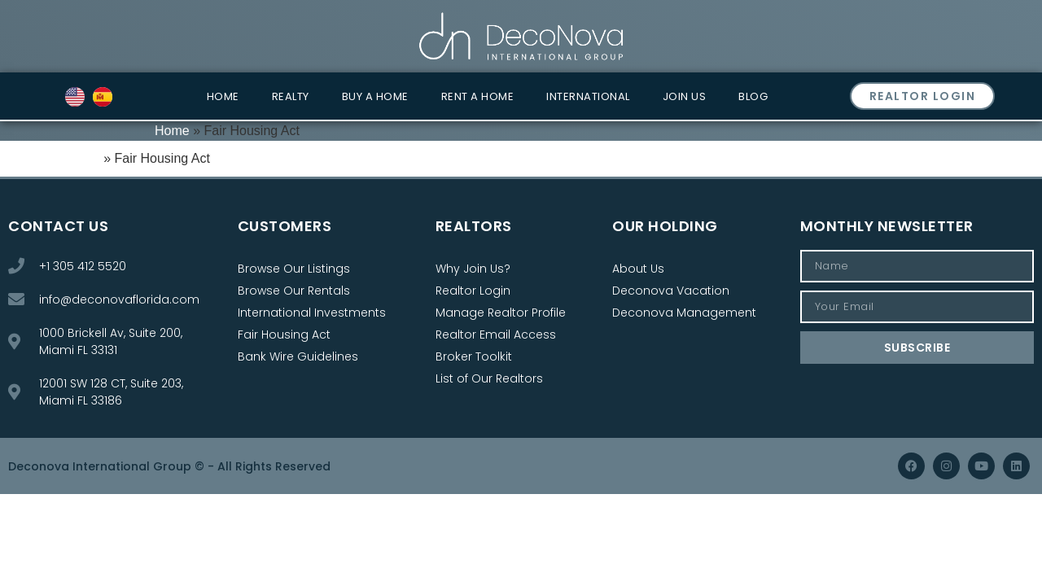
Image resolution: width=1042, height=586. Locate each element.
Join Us (685, 96)
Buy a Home (375, 96)
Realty (290, 96)
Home (223, 96)
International (588, 96)
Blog (753, 96)
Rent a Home (477, 96)
